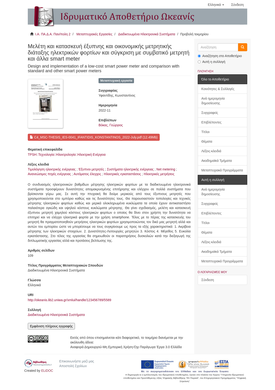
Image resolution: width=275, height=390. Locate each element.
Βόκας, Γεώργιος (111, 125)
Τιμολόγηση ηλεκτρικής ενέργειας (52, 169)
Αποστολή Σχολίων (73, 366)
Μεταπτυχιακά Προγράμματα (222, 170)
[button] (216, 4)
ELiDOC (47, 370)
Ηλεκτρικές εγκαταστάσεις (122, 174)
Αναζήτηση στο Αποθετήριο (220, 56)
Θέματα (206, 141)
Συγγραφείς (209, 113)
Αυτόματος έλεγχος (87, 174)
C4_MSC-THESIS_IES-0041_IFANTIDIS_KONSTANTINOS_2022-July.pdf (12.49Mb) (93, 137)
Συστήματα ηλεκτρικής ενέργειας (130, 169)
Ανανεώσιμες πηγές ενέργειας (49, 174)
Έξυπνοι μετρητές (91, 169)
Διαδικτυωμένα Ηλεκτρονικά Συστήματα (146, 34)
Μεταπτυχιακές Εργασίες (94, 34)
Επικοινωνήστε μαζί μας (76, 361)
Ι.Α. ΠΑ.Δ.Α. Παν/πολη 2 (53, 34)
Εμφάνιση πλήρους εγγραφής (51, 326)
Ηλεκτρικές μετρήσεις (159, 174)
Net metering (165, 169)
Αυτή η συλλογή (212, 62)
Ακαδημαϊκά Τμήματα (216, 160)
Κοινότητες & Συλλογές (217, 89)
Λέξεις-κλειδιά (211, 151)
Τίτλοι (205, 132)
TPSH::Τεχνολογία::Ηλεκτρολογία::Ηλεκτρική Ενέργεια (67, 154)
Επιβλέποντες (211, 122)
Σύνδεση (207, 280)
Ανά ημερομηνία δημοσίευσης (213, 101)
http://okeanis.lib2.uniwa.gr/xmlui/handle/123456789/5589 (69, 300)
